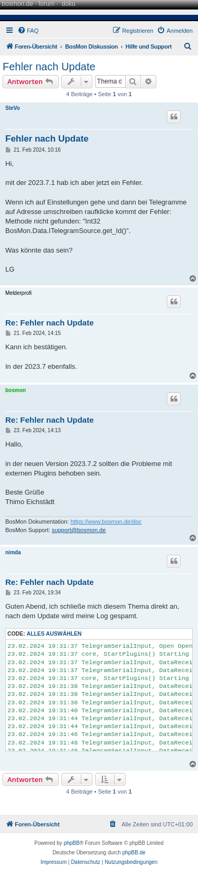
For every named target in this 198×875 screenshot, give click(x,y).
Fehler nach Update (49, 66)
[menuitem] (28, 30)
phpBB (72, 843)
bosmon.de (17, 3)
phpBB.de (134, 852)
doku (69, 3)
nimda (13, 552)
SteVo (12, 108)
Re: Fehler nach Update (49, 322)
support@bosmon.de (79, 530)
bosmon (15, 390)
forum (47, 3)
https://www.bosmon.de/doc (106, 521)
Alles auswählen (53, 634)
